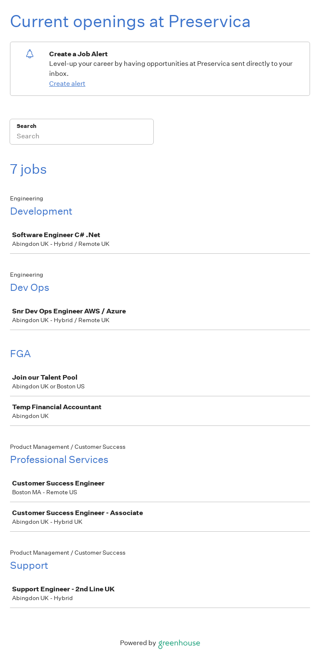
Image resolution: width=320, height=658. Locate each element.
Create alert (67, 84)
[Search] (81, 137)
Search (26, 126)
